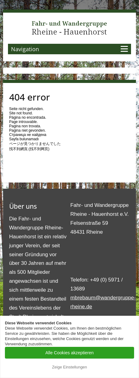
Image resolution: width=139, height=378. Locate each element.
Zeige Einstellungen (69, 367)
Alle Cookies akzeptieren (69, 352)
